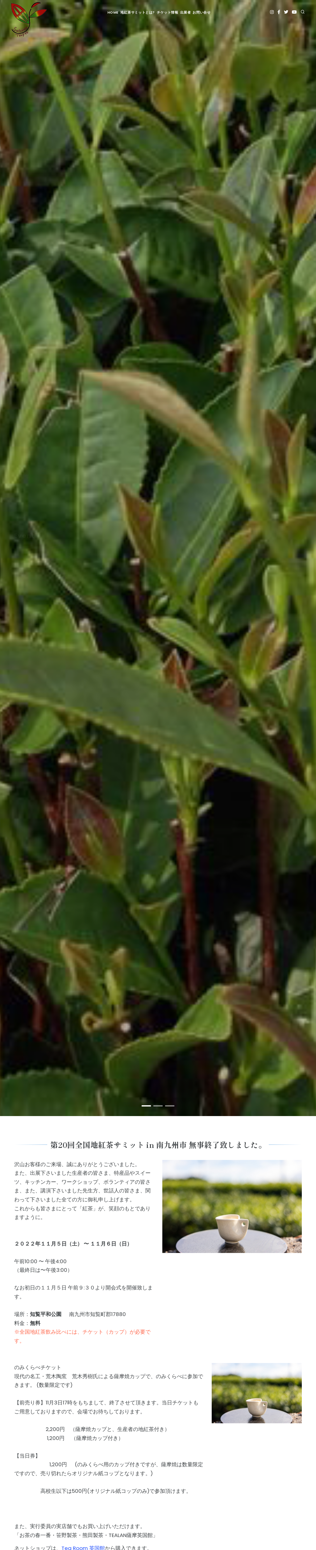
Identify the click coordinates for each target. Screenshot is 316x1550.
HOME (112, 12)
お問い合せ (201, 12)
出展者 (185, 12)
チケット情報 (167, 12)
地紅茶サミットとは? (137, 12)
